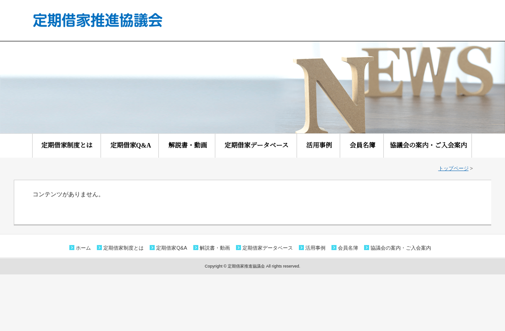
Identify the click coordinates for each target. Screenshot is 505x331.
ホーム (83, 248)
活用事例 (322, 145)
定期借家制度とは (70, 145)
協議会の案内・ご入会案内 (428, 145)
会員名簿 (366, 145)
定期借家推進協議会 (97, 20)
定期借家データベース (259, 145)
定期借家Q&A (133, 145)
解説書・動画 (190, 145)
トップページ (453, 168)
